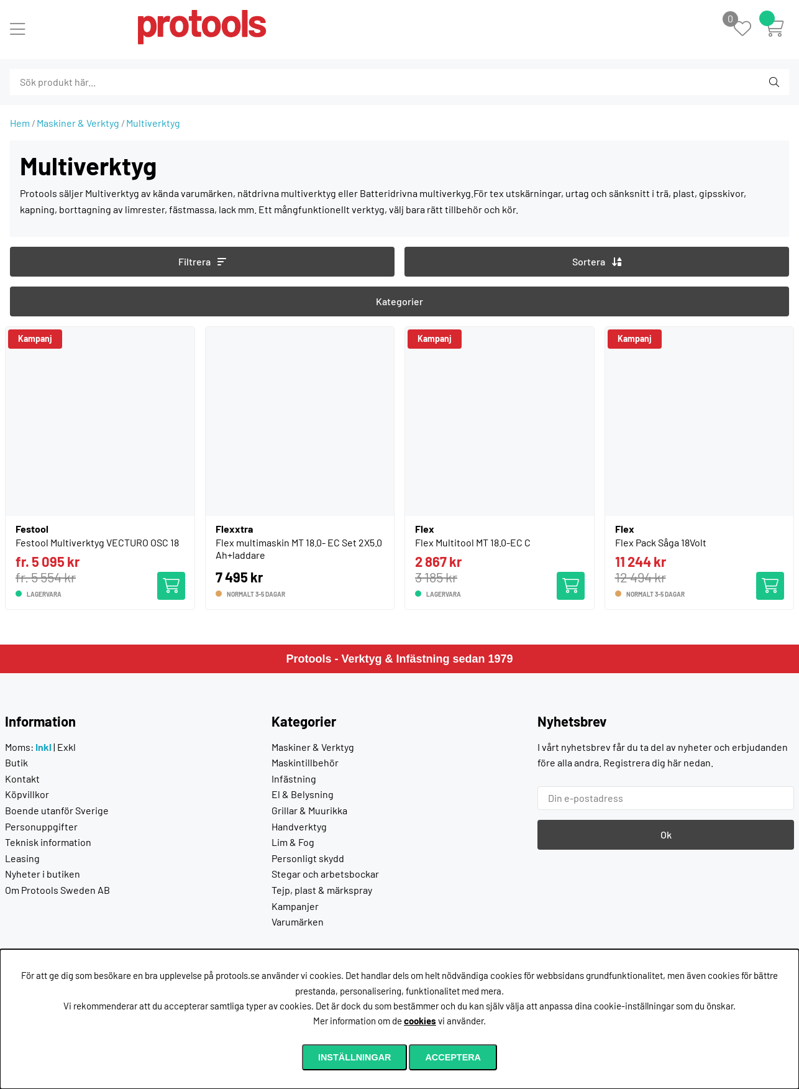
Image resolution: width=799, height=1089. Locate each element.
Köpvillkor (27, 794)
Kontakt (22, 778)
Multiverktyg (153, 123)
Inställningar (354, 1057)
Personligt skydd (308, 858)
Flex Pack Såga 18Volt (660, 542)
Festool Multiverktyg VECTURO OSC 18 (97, 542)
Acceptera (453, 1057)
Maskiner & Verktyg (78, 123)
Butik (16, 762)
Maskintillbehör (305, 762)
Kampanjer (295, 906)
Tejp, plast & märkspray (322, 890)
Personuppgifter (41, 826)
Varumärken (298, 921)
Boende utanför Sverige (57, 810)
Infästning (294, 778)
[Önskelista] (749, 29)
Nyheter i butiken (42, 874)
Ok (666, 834)
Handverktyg (299, 826)
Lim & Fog (293, 842)
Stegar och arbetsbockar (325, 874)
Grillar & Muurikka (309, 810)
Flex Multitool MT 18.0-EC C (473, 542)
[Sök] (77, 82)
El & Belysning (303, 794)
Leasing (22, 858)
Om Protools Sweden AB (57, 890)
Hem (20, 123)
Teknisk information (48, 842)
